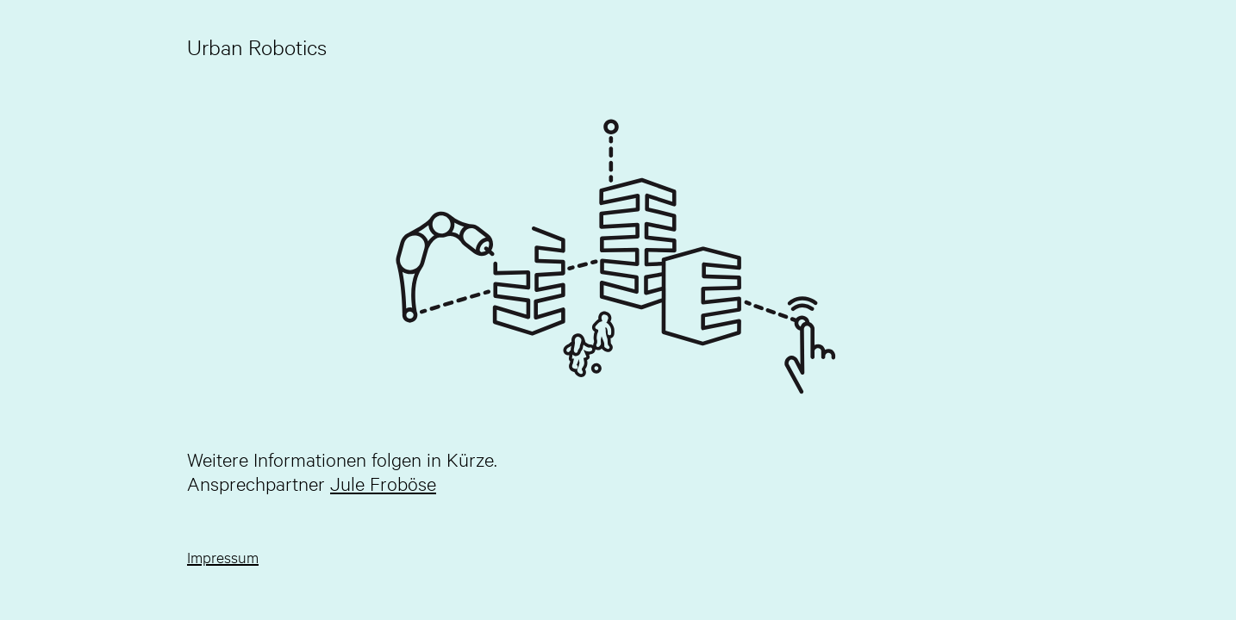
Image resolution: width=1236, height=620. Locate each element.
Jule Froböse (383, 483)
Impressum (223, 557)
